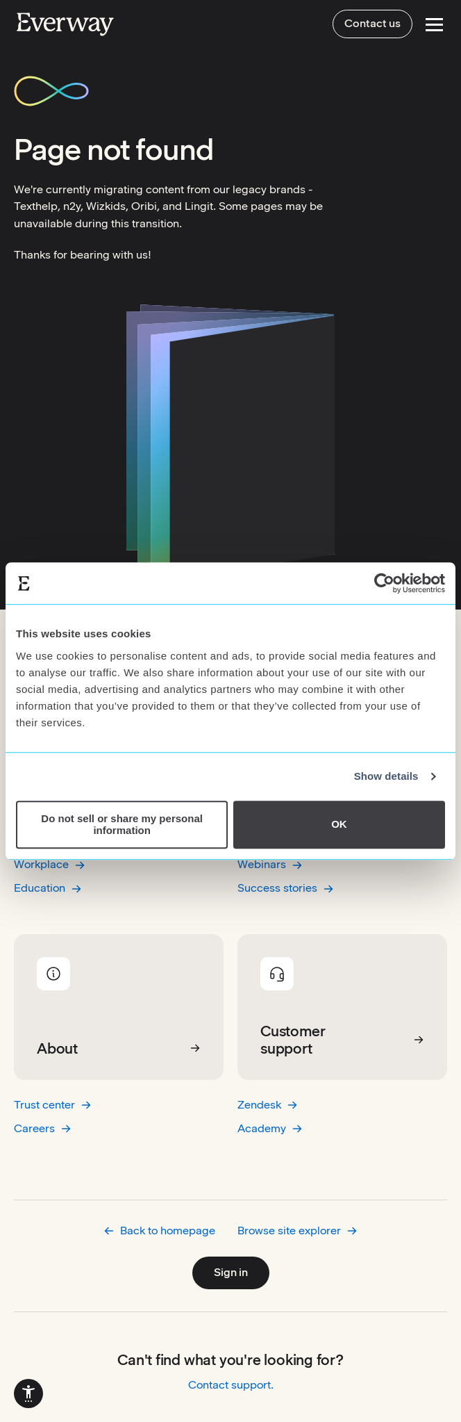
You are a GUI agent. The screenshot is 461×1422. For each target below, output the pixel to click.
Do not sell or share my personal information (122, 824)
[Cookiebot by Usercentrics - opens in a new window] (384, 583)
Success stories (285, 887)
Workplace (49, 864)
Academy (270, 1128)
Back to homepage (159, 1230)
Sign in (231, 1272)
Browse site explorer (297, 1230)
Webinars (270, 864)
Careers (43, 1128)
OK (339, 825)
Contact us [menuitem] (372, 23)
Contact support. (231, 1384)
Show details (386, 776)
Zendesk (267, 1104)
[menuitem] (28, 1393)
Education (48, 887)
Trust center (53, 1104)
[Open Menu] (434, 24)
